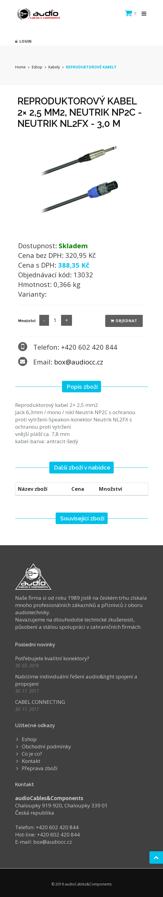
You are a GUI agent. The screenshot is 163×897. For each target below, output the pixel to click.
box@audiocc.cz (78, 361)
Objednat (124, 320)
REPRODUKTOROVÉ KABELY (91, 67)
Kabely (54, 67)
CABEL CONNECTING (40, 701)
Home (20, 67)
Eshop (37, 67)
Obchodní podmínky (46, 746)
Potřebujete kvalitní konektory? (52, 658)
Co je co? (32, 753)
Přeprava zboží (39, 768)
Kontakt (31, 760)
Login (23, 41)
